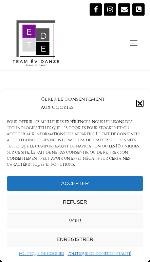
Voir (75, 220)
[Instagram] (110, 9)
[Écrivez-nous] (124, 9)
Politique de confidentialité (99, 253)
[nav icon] (134, 43)
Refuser (75, 202)
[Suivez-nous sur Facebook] (96, 9)
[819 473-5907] (138, 9)
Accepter (75, 183)
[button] (139, 103)
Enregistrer (75, 239)
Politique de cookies (41, 253)
